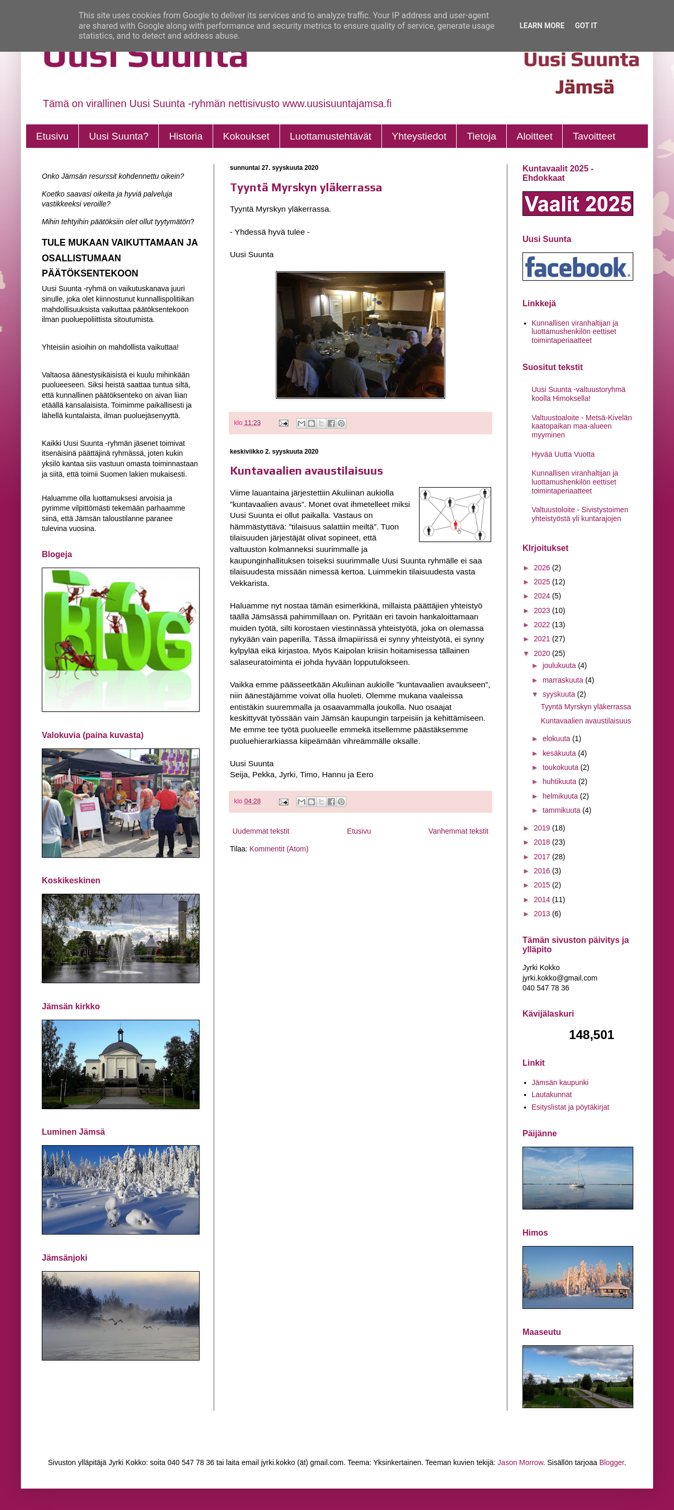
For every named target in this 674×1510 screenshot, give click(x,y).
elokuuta (557, 738)
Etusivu (52, 136)
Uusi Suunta (145, 53)
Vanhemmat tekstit (458, 831)
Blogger (611, 1462)
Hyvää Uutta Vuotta (563, 454)
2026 (543, 567)
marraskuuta (563, 680)
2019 (543, 828)
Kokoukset (246, 136)
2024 (543, 596)
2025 (543, 582)
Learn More (541, 25)
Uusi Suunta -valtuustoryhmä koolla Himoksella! (579, 393)
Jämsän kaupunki (560, 1082)
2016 (543, 871)
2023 (543, 610)
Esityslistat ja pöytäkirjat (571, 1107)
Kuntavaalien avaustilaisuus (306, 470)
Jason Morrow (520, 1462)
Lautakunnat (552, 1094)
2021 (543, 639)
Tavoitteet (594, 136)
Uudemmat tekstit (261, 831)
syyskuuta (559, 694)
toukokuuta (561, 767)
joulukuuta (560, 665)
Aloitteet (535, 136)
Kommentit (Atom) (279, 849)
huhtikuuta (560, 781)
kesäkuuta (560, 753)
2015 (543, 885)
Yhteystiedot (419, 136)
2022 (543, 624)
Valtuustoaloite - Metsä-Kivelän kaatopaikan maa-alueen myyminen (582, 426)
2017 (543, 856)
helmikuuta (561, 796)
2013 (543, 913)
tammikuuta (562, 810)
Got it (586, 25)
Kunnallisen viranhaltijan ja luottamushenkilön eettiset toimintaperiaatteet (575, 332)
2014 (543, 899)
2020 (543, 653)
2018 (543, 842)
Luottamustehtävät (330, 136)
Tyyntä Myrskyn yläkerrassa (306, 187)
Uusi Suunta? (118, 136)
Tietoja (481, 136)
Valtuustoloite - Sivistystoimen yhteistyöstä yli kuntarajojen (580, 514)
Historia (185, 136)
